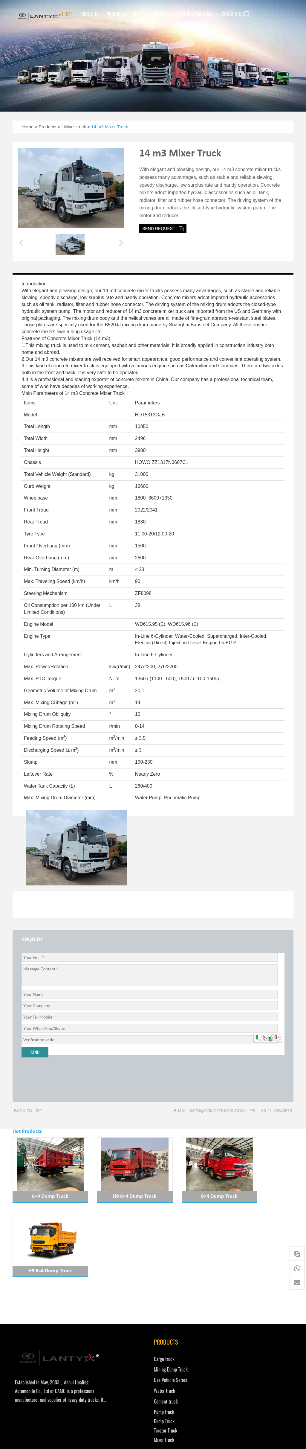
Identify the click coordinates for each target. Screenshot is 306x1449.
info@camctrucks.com (184, 1315)
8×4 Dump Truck (189, 1196)
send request (162, 228)
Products (116, 14)
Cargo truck (116, 1295)
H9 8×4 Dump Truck (117, 1196)
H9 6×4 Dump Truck (262, 1196)
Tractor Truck (117, 1367)
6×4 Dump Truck (44, 1196)
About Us (89, 14)
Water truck (116, 1327)
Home (67, 14)
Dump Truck (116, 1358)
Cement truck (118, 1338)
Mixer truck (75, 126)
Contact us (233, 14)
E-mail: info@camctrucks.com (209, 1110)
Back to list (28, 1110)
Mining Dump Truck (123, 1305)
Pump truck (116, 1349)
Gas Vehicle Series (122, 1316)
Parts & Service (149, 14)
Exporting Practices (193, 14)
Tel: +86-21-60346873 (270, 1110)
